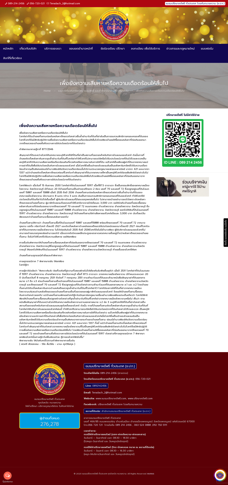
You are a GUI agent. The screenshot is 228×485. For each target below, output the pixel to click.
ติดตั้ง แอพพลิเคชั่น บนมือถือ (225, 232)
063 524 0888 (142, 425)
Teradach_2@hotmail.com (65, 3)
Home (47, 91)
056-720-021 (37, 3)
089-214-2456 (16, 3)
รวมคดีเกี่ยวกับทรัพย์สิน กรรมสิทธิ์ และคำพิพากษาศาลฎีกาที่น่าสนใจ (93, 91)
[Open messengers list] (8, 476)
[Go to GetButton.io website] (8, 482)
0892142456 (99, 386)
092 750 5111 (159, 425)
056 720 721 (95, 425)
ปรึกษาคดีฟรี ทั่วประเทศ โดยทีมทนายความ (120, 404)
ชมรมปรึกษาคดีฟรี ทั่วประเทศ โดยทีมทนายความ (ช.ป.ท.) (195, 3)
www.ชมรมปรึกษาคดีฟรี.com (111, 398)
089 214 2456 (123, 425)
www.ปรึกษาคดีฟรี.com (140, 398)
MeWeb (150, 473)
